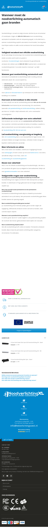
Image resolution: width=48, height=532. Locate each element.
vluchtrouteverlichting (28, 108)
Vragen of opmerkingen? (24, 330)
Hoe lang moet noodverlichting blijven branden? (16, 377)
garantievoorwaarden (11, 171)
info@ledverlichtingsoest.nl (24, 425)
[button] (4, 7)
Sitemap (5, 489)
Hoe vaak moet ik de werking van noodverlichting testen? (19, 380)
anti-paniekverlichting (14, 108)
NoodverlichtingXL (14, 61)
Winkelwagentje (7, 486)
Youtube (7, 475)
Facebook (3, 475)
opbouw (7, 92)
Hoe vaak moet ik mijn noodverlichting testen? (16, 378)
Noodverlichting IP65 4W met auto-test (15, 130)
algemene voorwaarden (11, 469)
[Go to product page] (5, 343)
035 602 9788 (5, 449)
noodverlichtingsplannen (20, 158)
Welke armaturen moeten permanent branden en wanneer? (19, 375)
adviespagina (8, 152)
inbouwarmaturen (17, 92)
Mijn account (6, 483)
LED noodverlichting (10, 137)
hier (5, 463)
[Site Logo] (15, 7)
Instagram (11, 475)
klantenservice (34, 152)
